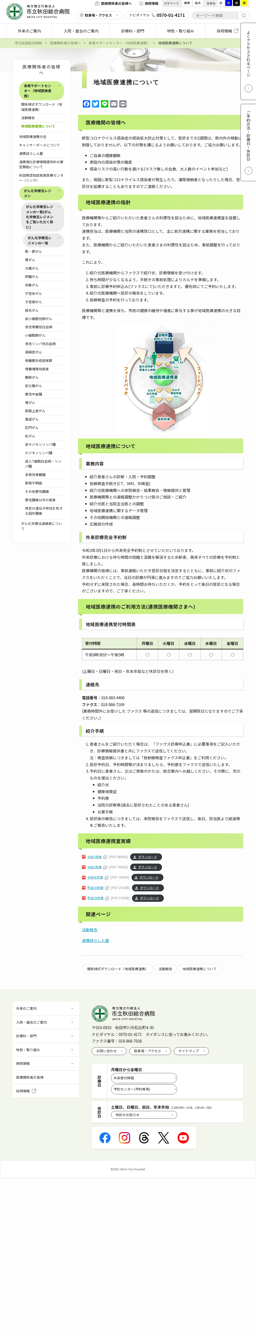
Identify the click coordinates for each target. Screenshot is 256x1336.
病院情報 (148, 3)
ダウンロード (147, 857)
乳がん (30, 436)
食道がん (32, 419)
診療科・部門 (132, 31)
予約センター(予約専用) (132, 1089)
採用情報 (227, 31)
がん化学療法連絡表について (41, 526)
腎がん (30, 259)
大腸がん (32, 268)
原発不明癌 (33, 483)
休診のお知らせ (127, 1114)
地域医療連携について (38, 126)
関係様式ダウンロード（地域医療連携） (41, 107)
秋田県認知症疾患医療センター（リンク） (41, 178)
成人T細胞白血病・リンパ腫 (43, 464)
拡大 (198, 3)
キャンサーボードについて (39, 145)
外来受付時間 (124, 1077)
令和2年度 (94, 867)
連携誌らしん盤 (31, 153)
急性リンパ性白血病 (40, 343)
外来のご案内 (29, 31)
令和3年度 (94, 857)
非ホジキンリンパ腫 (40, 444)
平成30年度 (95, 887)
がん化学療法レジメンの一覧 (40, 240)
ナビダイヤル (157, 15)
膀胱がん (32, 377)
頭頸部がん (33, 352)
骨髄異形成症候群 (38, 360)
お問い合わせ (106, 1050)
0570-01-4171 (130, 1034)
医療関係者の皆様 (29, 1077)
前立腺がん (33, 385)
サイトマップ (188, 1050)
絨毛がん (32, 310)
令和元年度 (95, 877)
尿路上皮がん (35, 410)
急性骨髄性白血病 (38, 326)
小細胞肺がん (35, 335)
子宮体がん (33, 293)
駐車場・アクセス (98, 15)
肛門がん (32, 427)
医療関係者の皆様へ (113, 3)
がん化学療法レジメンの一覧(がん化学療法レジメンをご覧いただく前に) (39, 216)
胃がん (30, 402)
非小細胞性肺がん (38, 318)
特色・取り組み (180, 31)
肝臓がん (32, 276)
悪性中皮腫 (33, 394)
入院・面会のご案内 (81, 31)
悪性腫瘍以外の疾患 (40, 499)
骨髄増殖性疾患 (37, 368)
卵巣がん (32, 285)
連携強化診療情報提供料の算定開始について (41, 164)
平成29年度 (95, 898)
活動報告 (28, 117)
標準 (187, 3)
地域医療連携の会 (32, 136)
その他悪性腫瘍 (37, 491)
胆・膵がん (33, 251)
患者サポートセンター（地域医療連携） (37, 90)
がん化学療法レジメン (37, 193)
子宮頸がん (33, 301)
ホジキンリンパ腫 (38, 452)
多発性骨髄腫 (35, 474)
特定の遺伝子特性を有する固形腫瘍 (44, 511)
